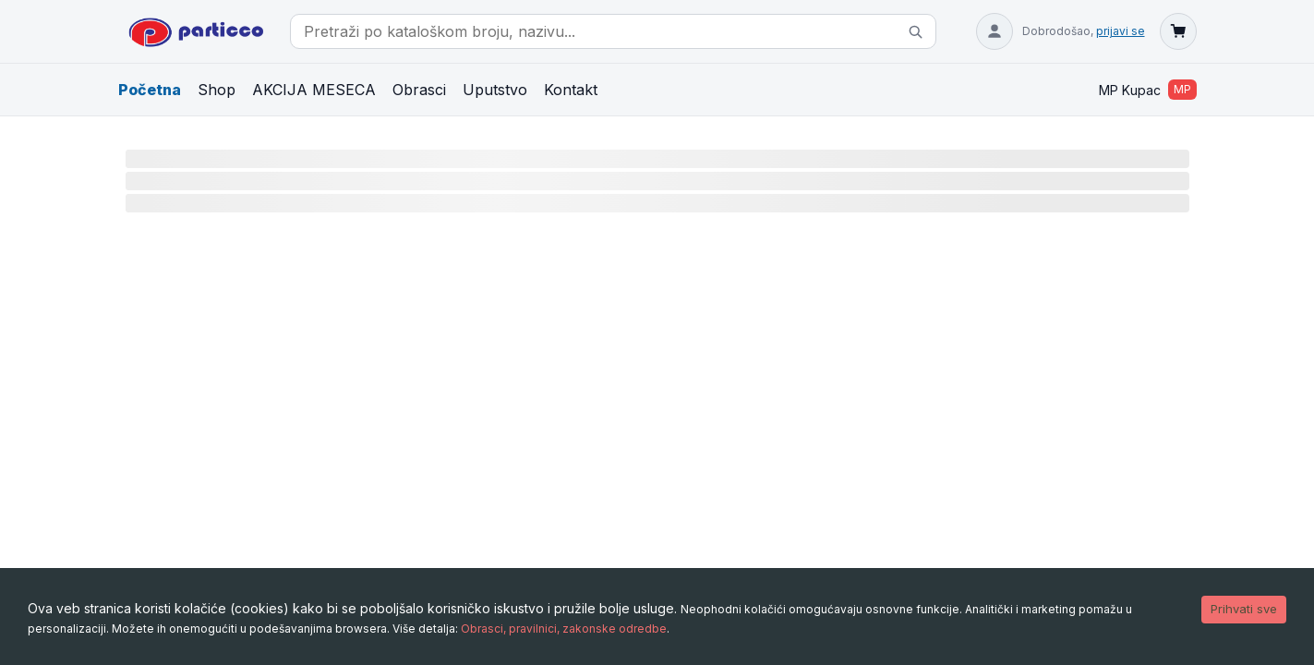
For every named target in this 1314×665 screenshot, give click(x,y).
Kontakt (570, 89)
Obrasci (419, 89)
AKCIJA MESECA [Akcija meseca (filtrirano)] (314, 89)
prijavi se (1120, 31)
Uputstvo (495, 89)
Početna (149, 89)
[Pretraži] (915, 31)
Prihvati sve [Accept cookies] (1244, 608)
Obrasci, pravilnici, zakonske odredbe (564, 628)
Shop (216, 89)
